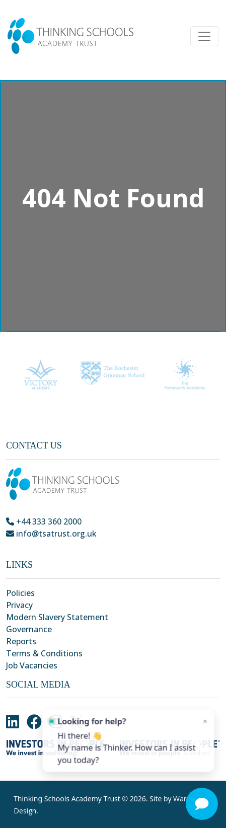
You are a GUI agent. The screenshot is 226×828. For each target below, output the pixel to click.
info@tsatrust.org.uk (51, 533)
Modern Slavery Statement (57, 617)
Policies (20, 592)
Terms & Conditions (44, 653)
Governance (29, 629)
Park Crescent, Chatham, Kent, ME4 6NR (86, 545)
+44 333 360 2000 (44, 521)
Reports (21, 641)
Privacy (19, 605)
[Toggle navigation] (204, 36)
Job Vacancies (31, 665)
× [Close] (199, 728)
